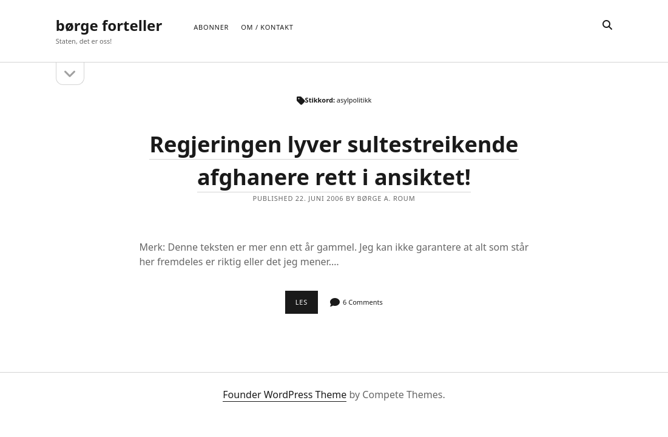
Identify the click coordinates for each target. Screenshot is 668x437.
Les (306, 305)
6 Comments (363, 302)
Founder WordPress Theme (284, 394)
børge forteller (109, 25)
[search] (607, 25)
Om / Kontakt (267, 27)
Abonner (211, 27)
